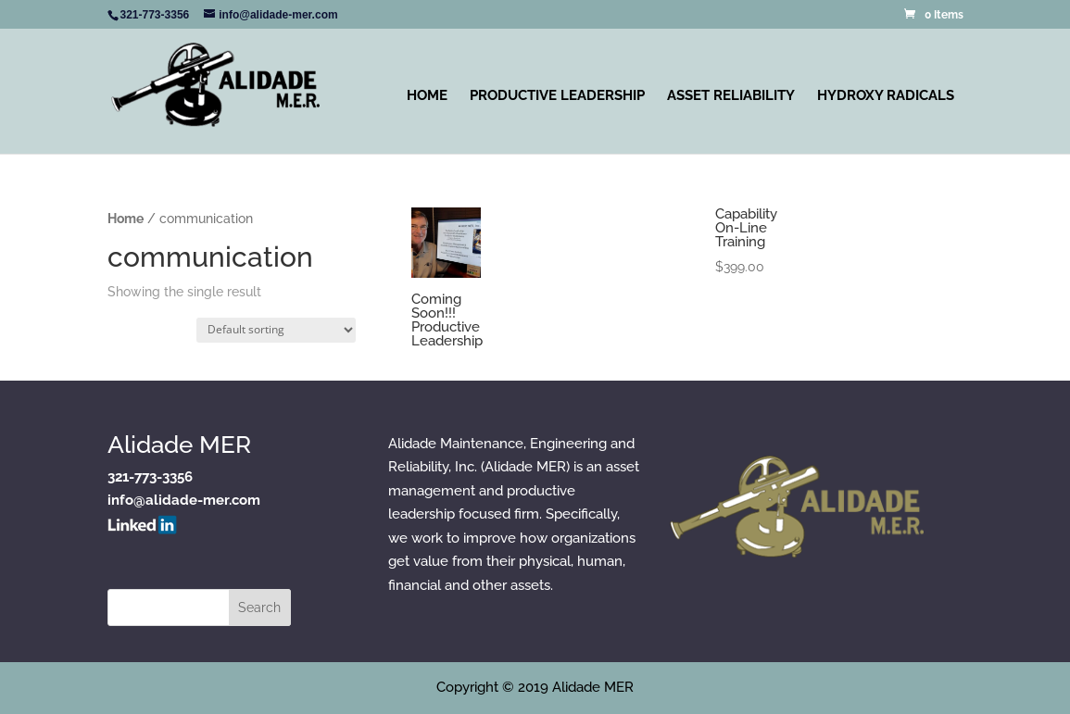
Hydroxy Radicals (885, 95)
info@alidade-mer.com (183, 500)
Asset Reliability (731, 95)
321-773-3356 (150, 477)
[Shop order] (276, 330)
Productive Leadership (557, 95)
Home (427, 95)
